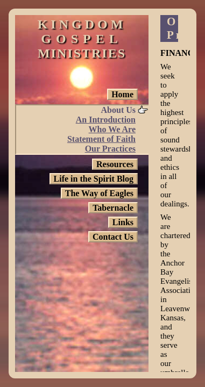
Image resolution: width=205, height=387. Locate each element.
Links (122, 222)
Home (122, 94)
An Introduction (106, 119)
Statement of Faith (101, 139)
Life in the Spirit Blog (93, 178)
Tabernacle (113, 207)
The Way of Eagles (99, 193)
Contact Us (113, 236)
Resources (114, 164)
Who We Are (112, 129)
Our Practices (110, 148)
